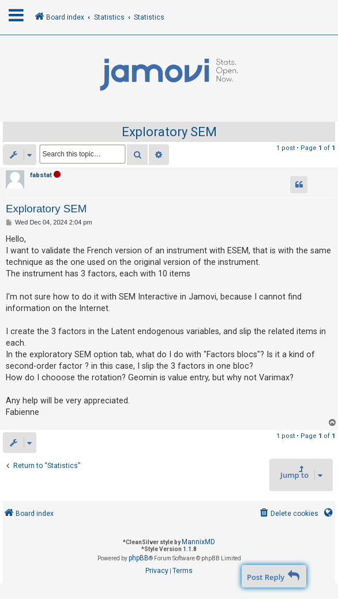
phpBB (139, 558)
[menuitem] (288, 514)
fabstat (41, 175)
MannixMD (198, 542)
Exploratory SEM (169, 132)
